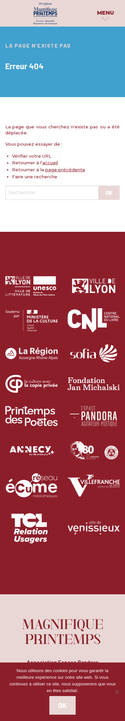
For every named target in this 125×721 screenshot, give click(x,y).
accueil (50, 162)
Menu (105, 13)
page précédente (65, 169)
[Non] (116, 691)
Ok (62, 705)
